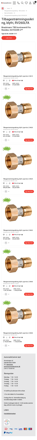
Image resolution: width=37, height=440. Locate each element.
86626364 (10, 364)
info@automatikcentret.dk (12, 366)
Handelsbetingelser (10, 413)
